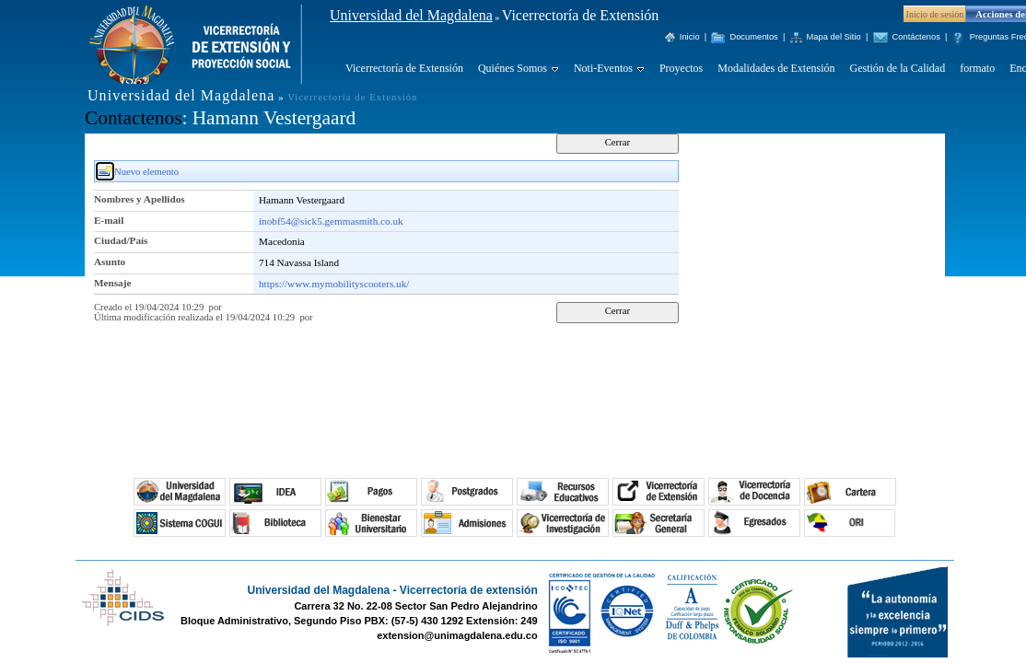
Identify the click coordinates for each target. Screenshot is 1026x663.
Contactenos (133, 118)
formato (977, 68)
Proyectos (681, 68)
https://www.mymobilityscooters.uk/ (334, 283)
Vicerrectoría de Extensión (404, 68)
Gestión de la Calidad (898, 68)
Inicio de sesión (935, 14)
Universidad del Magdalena (411, 15)
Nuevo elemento (146, 172)
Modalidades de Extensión (775, 68)
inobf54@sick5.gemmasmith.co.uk (331, 221)
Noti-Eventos (603, 68)
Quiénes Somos (512, 68)
